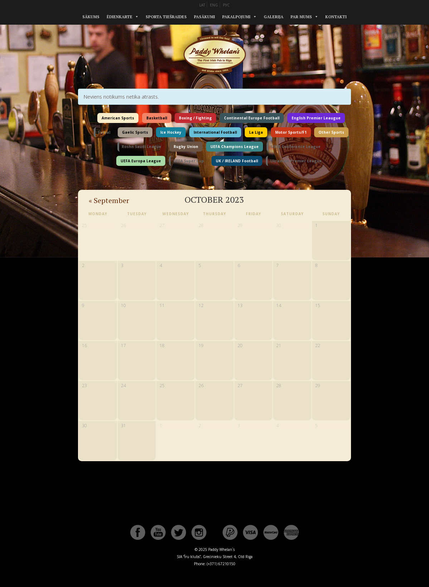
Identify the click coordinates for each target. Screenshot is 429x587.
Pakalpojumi (236, 16)
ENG (214, 5)
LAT (202, 5)
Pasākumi (204, 16)
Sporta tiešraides (166, 16)
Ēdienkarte (119, 16)
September (109, 200)
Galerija (273, 16)
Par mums (301, 16)
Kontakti (336, 16)
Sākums (90, 16)
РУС (226, 5)
